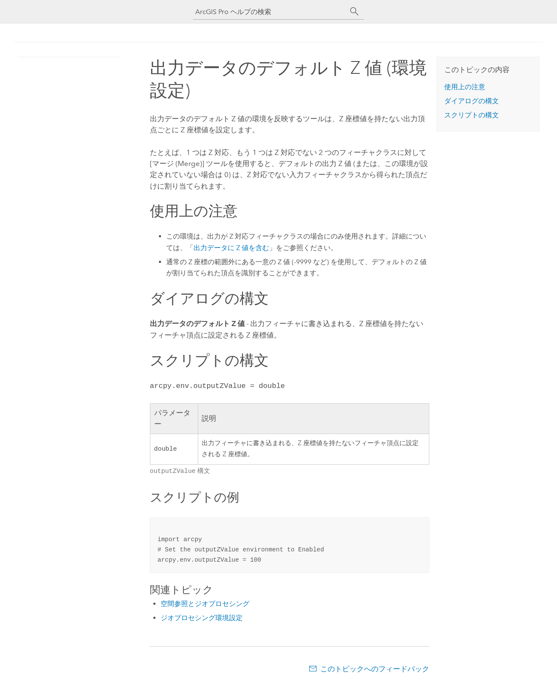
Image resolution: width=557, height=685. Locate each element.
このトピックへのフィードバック (374, 668)
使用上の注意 (464, 87)
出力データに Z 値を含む (231, 248)
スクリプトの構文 (471, 115)
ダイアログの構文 (471, 101)
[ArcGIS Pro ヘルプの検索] (270, 11)
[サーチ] (354, 11)
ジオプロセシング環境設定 (202, 617)
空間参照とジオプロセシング (205, 603)
